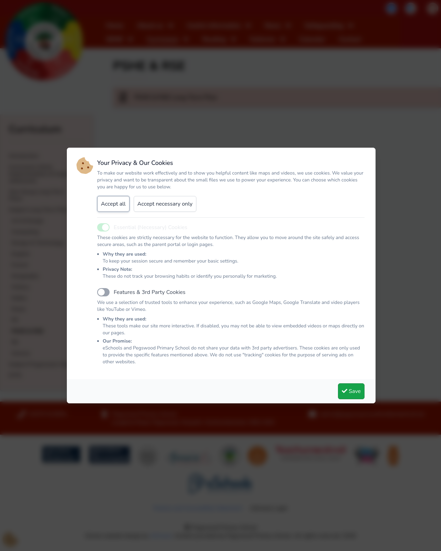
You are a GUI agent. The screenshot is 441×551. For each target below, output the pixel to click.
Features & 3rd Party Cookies (149, 292)
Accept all (113, 204)
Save (351, 391)
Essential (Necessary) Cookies (150, 227)
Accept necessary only (165, 204)
